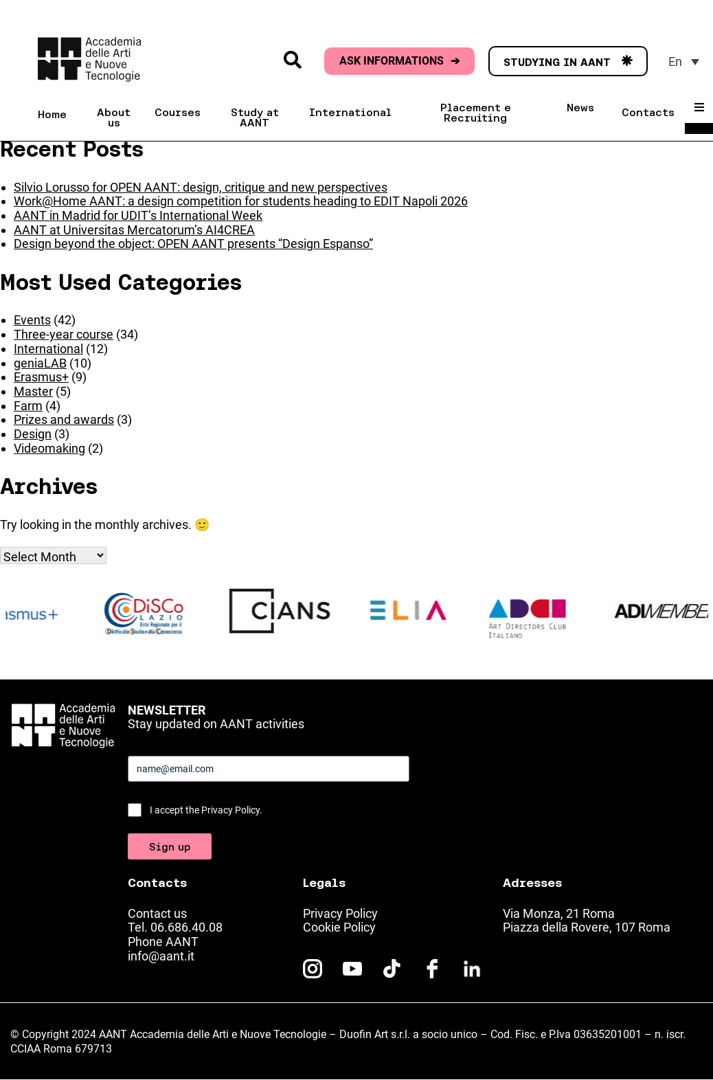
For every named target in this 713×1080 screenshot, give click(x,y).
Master (33, 391)
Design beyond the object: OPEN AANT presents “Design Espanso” (193, 243)
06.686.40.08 (186, 927)
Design (33, 434)
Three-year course (63, 334)
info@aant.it (161, 956)
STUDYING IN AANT (568, 62)
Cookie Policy (339, 927)
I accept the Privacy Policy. (206, 810)
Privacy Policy (340, 913)
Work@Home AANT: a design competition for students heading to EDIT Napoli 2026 (241, 201)
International (48, 348)
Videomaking (49, 448)
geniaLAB (40, 363)
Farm (28, 405)
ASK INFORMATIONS (399, 61)
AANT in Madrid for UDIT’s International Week (138, 215)
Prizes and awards (64, 419)
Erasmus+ (41, 377)
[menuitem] (683, 61)
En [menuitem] (675, 61)
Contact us (157, 913)
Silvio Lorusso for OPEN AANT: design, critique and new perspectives (200, 187)
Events (32, 320)
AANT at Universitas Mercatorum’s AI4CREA (134, 230)
